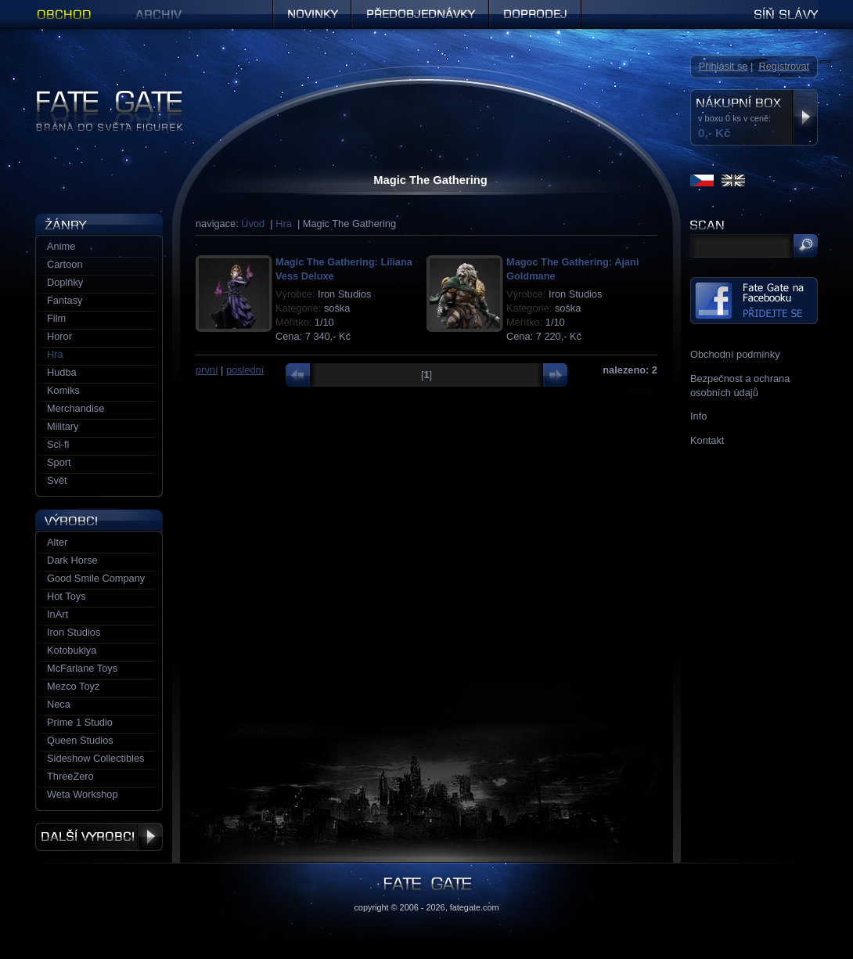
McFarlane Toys (82, 668)
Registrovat (783, 66)
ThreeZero (70, 776)
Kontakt (707, 440)
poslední (245, 370)
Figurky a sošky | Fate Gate (96, 96)
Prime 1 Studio (80, 722)
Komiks (63, 390)
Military (63, 426)
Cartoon (65, 264)
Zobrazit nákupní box (805, 117)
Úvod (253, 223)
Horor (59, 336)
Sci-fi (58, 444)
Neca (58, 704)
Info (698, 416)
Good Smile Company (96, 578)
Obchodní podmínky (735, 354)
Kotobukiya (71, 650)
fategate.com (474, 907)
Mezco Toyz (73, 686)
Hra (283, 223)
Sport (59, 462)
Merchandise (75, 408)
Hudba (62, 372)
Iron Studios (73, 632)
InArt (57, 614)
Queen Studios (80, 740)
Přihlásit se (723, 66)
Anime (61, 246)
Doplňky (65, 282)
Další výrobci (99, 837)
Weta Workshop (82, 794)
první (207, 370)
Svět (57, 480)
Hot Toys (66, 596)
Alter (57, 542)
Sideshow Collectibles (95, 758)
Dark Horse (72, 560)
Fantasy (65, 300)
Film (56, 318)
